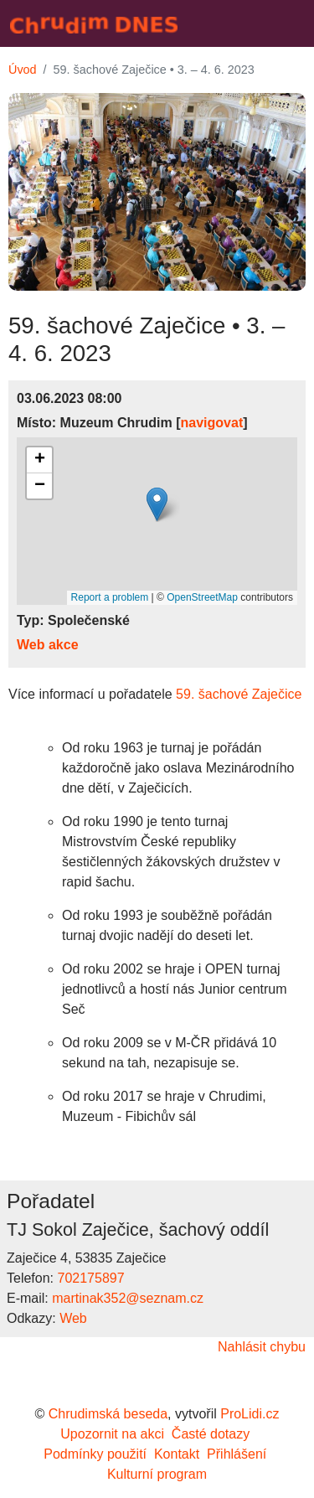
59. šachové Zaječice (241, 694)
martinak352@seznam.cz (127, 1298)
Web (73, 1318)
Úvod (22, 69)
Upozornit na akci (112, 1434)
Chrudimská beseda (108, 1414)
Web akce (48, 645)
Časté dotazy (211, 1434)
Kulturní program (157, 1474)
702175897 (90, 1278)
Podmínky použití (95, 1454)
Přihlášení (236, 1454)
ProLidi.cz (249, 1414)
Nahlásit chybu (262, 1347)
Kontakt (176, 1454)
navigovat (212, 423)
